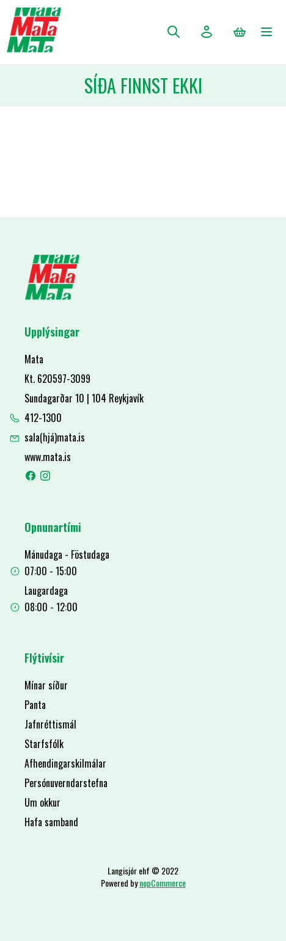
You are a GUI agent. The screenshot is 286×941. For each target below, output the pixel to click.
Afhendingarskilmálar (65, 763)
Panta (35, 704)
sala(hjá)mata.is (54, 437)
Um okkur (42, 802)
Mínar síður (46, 685)
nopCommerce (162, 882)
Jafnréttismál (50, 724)
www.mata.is (47, 456)
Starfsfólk (44, 743)
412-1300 (43, 417)
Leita (173, 31)
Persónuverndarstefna (66, 783)
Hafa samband (51, 822)
